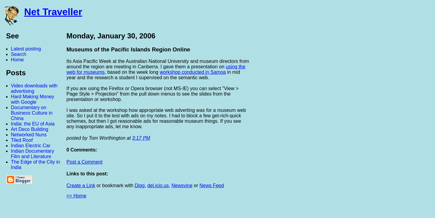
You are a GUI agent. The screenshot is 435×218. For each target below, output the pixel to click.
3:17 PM (141, 138)
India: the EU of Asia (33, 123)
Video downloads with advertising (34, 88)
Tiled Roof (22, 140)
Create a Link (80, 185)
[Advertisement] (368, 122)
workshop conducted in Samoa (193, 72)
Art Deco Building (29, 129)
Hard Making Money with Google (32, 99)
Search (18, 54)
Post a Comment (84, 161)
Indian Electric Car (30, 145)
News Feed (211, 185)
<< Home (76, 195)
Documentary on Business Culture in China (32, 113)
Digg (140, 185)
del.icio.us (158, 185)
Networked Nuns (29, 134)
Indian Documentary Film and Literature (32, 153)
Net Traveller (53, 11)
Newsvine (182, 185)
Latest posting (26, 48)
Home (17, 59)
